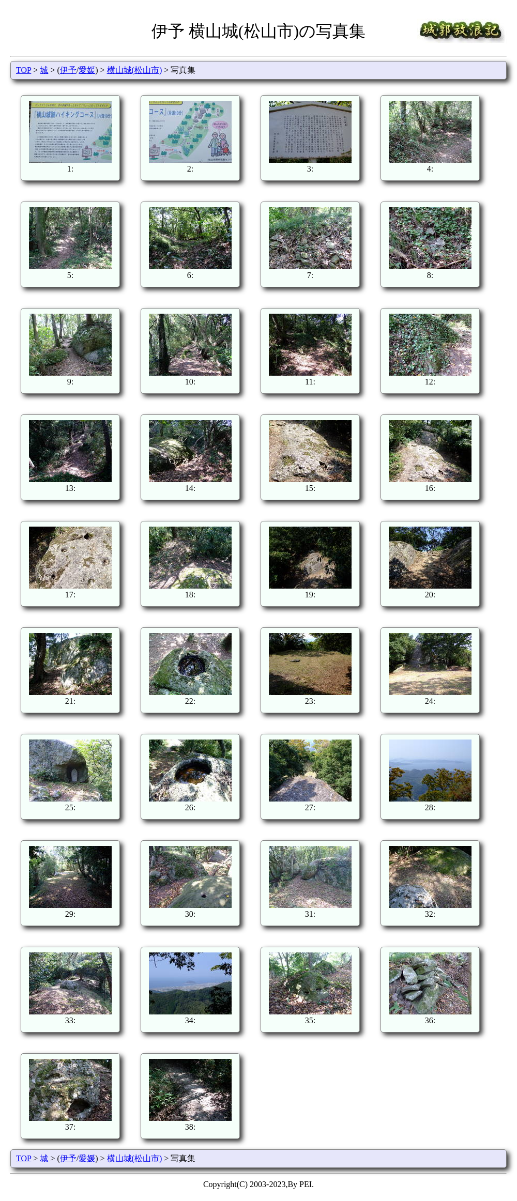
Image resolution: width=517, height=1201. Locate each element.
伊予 (68, 70)
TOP (23, 70)
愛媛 (87, 70)
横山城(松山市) (134, 70)
